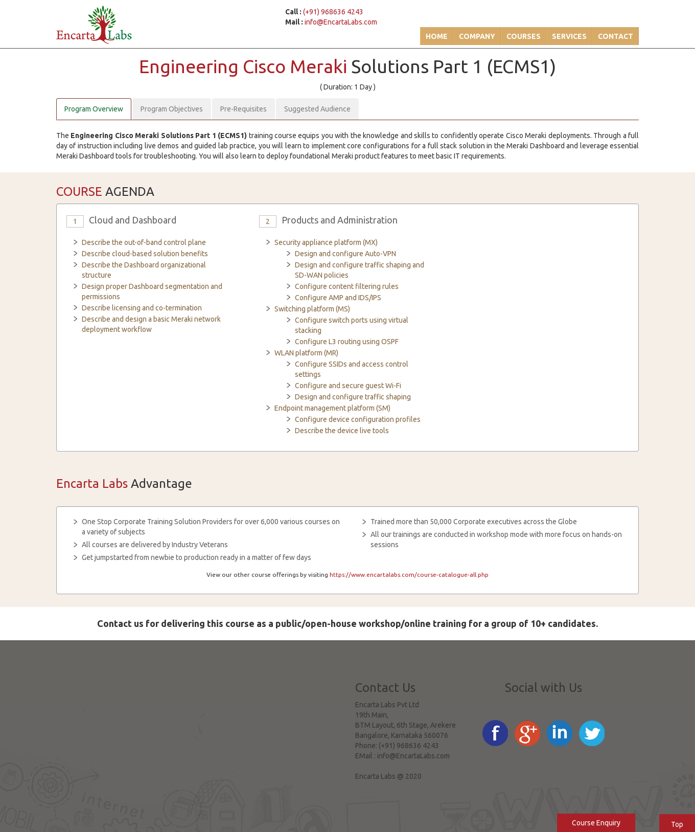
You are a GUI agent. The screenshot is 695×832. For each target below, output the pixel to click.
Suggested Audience (317, 109)
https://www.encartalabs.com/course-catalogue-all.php (409, 574)
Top (677, 824)
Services (569, 36)
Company (477, 36)
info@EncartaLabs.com (341, 22)
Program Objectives (172, 109)
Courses (523, 36)
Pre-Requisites (243, 109)
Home (437, 36)
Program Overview (93, 109)
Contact (615, 36)
